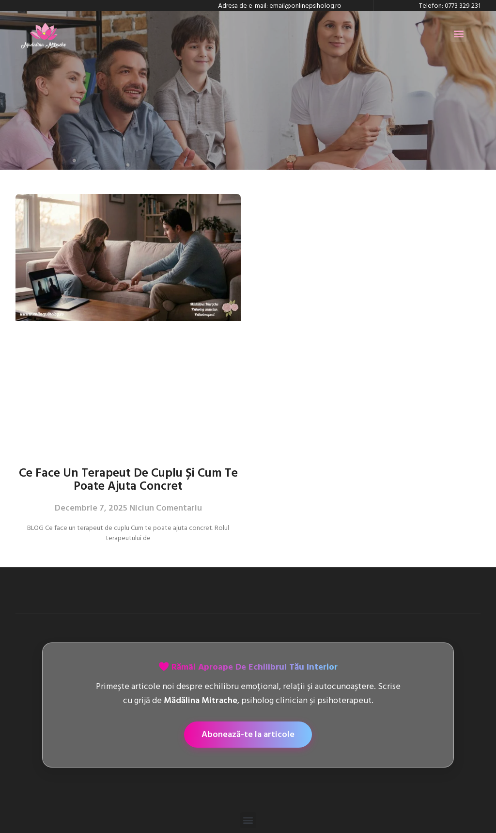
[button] (458, 34)
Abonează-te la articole (248, 734)
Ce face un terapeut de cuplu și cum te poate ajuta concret (128, 479)
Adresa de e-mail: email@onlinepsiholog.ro (279, 5)
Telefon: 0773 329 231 (449, 5)
